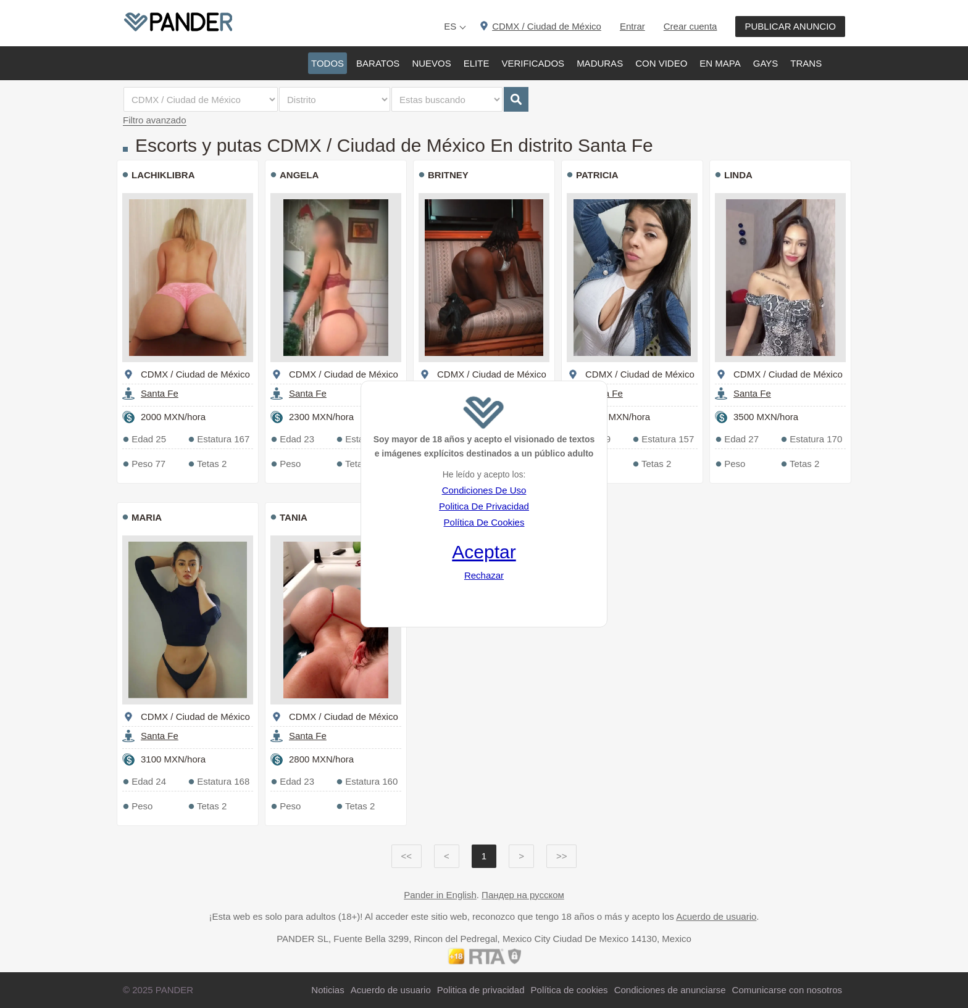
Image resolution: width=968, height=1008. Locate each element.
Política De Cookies (484, 522)
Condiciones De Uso (484, 490)
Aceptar (483, 552)
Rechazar (484, 575)
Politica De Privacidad (484, 506)
